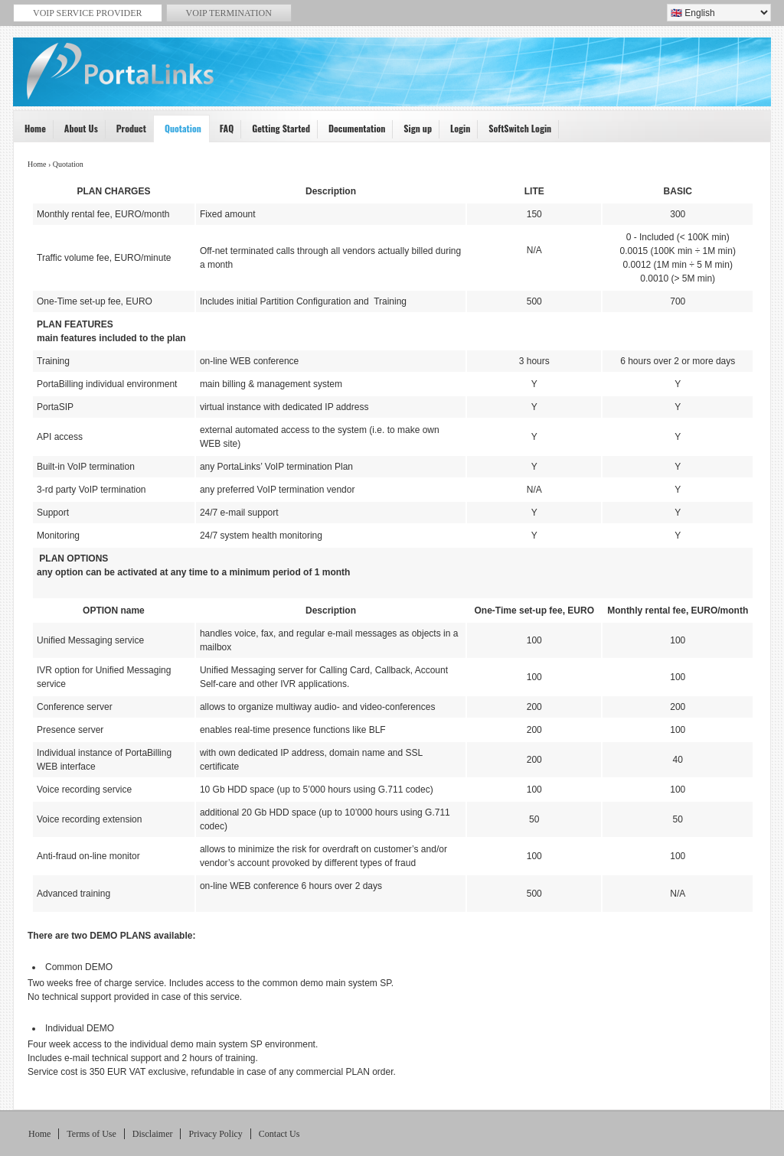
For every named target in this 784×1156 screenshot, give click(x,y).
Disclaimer (152, 1133)
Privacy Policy (215, 1133)
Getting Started (276, 132)
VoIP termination (229, 13)
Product (126, 132)
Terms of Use (91, 1133)
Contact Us (279, 1133)
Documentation (351, 132)
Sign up (413, 132)
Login (455, 132)
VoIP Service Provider (394, 81)
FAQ (222, 132)
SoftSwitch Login (515, 132)
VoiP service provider (87, 13)
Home (30, 132)
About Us (76, 132)
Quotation (177, 132)
